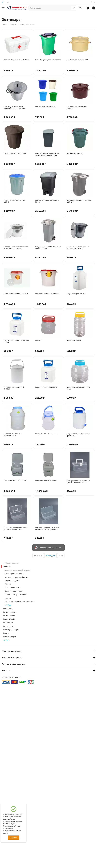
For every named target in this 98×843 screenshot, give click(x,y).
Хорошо (13, 838)
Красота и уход (9, 626)
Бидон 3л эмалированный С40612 (14, 388)
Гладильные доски (12, 581)
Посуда (6, 633)
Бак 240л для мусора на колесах (48, 60)
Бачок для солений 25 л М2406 (47, 294)
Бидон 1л (38, 340)
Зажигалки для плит (12, 588)
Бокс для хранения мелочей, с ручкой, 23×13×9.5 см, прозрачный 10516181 (15, 528)
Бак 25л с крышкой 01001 (45, 107)
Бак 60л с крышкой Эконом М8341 (14, 201)
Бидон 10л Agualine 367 (76, 294)
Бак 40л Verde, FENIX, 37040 (15, 153)
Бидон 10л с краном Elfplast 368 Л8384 (16, 341)
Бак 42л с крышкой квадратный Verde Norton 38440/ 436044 (47, 154)
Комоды (8, 598)
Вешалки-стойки (9, 619)
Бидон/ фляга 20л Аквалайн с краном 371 (78, 435)
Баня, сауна (8, 609)
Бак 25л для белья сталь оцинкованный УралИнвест (14, 108)
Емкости (8, 584)
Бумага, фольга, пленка (14, 574)
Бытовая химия (9, 616)
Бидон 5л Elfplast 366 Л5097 (46, 387)
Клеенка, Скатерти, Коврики (15, 595)
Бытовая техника (9, 612)
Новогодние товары (10, 630)
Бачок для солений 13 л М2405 (16, 294)
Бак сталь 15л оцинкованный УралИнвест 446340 (78, 248)
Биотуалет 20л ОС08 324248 (46, 481)
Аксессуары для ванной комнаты (17, 570)
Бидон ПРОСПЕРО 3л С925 (46, 434)
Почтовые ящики (9, 637)
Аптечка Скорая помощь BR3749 (16, 60)
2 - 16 (61, 556)
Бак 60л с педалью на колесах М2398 (47, 201)
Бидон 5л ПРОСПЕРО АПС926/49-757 (12, 435)
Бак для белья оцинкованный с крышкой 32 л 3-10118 (16, 248)
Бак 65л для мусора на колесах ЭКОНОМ (79, 201)
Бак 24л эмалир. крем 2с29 (77, 60)
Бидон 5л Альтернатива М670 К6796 (78, 388)
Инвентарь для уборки (13, 591)
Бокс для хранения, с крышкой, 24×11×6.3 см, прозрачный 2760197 (47, 528)
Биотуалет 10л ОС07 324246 (15, 481)
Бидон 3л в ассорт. (74, 340)
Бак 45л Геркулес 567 (75, 153)
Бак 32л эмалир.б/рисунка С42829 (77, 108)
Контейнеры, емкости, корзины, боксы (19, 602)
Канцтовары (8, 623)
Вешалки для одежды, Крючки (16, 577)
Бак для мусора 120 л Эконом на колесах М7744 (48, 248)
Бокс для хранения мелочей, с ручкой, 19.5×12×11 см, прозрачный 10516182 (78, 482)
